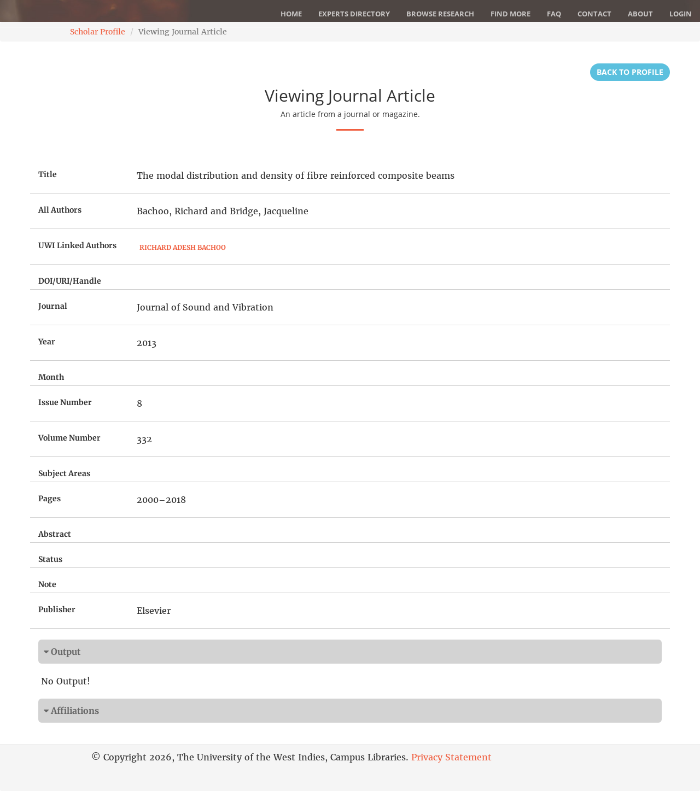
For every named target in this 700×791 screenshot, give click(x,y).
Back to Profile (630, 72)
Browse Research (440, 14)
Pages (49, 498)
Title (47, 174)
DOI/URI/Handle (69, 281)
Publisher (56, 609)
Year (46, 342)
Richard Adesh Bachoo (182, 247)
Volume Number (69, 438)
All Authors (59, 210)
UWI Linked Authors (77, 245)
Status (50, 559)
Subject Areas (64, 473)
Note (47, 584)
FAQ (554, 14)
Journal (52, 306)
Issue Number (65, 402)
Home (291, 14)
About (640, 14)
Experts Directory (354, 14)
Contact (594, 14)
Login (680, 14)
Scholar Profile (97, 32)
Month (51, 377)
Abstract (54, 534)
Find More (510, 14)
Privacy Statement (451, 757)
